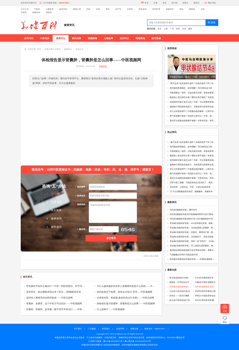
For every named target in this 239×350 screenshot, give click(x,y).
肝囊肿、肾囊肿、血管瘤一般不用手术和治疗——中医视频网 (55, 309)
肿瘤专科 (36, 12)
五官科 (130, 9)
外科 (98, 9)
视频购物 (92, 38)
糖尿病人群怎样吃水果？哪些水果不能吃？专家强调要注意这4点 (193, 97)
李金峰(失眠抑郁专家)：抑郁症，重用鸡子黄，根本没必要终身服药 (193, 232)
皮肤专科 (63, 9)
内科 (88, 9)
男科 (108, 9)
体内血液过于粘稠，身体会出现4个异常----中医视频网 (124, 292)
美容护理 (156, 9)
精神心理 (77, 9)
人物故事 (108, 38)
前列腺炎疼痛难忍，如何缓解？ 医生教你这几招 (191, 88)
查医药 (196, 3)
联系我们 (106, 329)
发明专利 (28, 38)
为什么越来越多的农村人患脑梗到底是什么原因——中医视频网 (126, 286)
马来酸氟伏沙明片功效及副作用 (184, 254)
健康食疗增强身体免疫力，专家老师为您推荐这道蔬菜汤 (193, 106)
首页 (164, 3)
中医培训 (44, 38)
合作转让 (124, 38)
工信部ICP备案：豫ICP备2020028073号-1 (106, 341)
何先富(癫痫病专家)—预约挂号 (183, 210)
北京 (159, 29)
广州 (172, 29)
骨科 (181, 9)
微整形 (192, 9)
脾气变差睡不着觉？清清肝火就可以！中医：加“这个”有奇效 (193, 116)
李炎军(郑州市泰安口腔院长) (205, 291)
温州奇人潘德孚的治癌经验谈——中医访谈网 (49, 298)
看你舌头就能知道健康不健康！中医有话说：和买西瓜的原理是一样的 (193, 120)
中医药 (24, 12)
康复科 (49, 12)
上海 (166, 29)
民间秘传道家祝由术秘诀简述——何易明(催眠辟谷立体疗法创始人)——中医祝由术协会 (193, 259)
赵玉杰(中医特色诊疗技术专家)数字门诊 (179, 300)
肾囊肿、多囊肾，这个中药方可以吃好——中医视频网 (54, 303)
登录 (147, 3)
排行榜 (174, 3)
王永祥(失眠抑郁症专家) (204, 278)
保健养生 (170, 9)
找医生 (185, 3)
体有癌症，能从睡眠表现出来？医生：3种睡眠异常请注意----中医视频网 (55, 292)
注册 (156, 3)
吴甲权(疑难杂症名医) (204, 287)
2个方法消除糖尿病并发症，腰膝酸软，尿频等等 (191, 191)
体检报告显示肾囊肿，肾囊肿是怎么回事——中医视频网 (126, 303)
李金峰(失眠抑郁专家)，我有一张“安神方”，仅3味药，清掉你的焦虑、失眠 (193, 241)
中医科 (37, 9)
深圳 (178, 29)
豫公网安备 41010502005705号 (137, 341)
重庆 (190, 29)
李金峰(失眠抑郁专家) (179, 287)
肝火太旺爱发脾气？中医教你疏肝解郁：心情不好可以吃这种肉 (193, 111)
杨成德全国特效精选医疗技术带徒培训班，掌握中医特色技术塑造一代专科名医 (193, 250)
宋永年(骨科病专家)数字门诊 (204, 300)
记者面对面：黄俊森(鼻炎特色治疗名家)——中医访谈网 (125, 298)
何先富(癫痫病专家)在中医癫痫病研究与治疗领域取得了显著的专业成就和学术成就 (193, 214)
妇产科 (118, 9)
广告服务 (92, 329)
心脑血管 (50, 9)
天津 (184, 29)
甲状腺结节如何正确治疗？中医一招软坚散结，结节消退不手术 (55, 286)
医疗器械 (156, 38)
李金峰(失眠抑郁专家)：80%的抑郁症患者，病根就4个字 (193, 223)
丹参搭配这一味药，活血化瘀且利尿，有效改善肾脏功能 (193, 93)
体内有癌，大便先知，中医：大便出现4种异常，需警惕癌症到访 (193, 187)
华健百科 (103, 66)
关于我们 (78, 329)
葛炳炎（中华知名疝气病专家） (179, 282)
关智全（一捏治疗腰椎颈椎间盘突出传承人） (179, 296)
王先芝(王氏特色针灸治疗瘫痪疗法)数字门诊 (179, 291)
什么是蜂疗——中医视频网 (111, 309)
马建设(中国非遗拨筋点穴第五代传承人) (205, 282)
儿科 (203, 9)
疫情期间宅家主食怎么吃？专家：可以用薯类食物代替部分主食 (193, 102)
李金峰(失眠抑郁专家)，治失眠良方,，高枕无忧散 (191, 237)
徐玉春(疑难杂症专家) (179, 278)
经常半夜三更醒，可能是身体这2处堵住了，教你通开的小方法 (193, 182)
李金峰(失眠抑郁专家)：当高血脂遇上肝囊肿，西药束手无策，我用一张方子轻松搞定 (193, 228)
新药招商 (76, 38)
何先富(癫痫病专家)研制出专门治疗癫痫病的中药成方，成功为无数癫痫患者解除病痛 (193, 219)
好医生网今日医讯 (53, 49)
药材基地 (140, 38)
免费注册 (134, 329)
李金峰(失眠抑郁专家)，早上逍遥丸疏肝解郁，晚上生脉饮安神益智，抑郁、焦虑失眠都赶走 (193, 246)
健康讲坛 (60, 38)
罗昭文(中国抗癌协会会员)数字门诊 (205, 296)
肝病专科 (143, 9)
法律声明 (120, 329)
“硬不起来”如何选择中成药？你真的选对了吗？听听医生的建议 (193, 83)
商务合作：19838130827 (154, 329)
